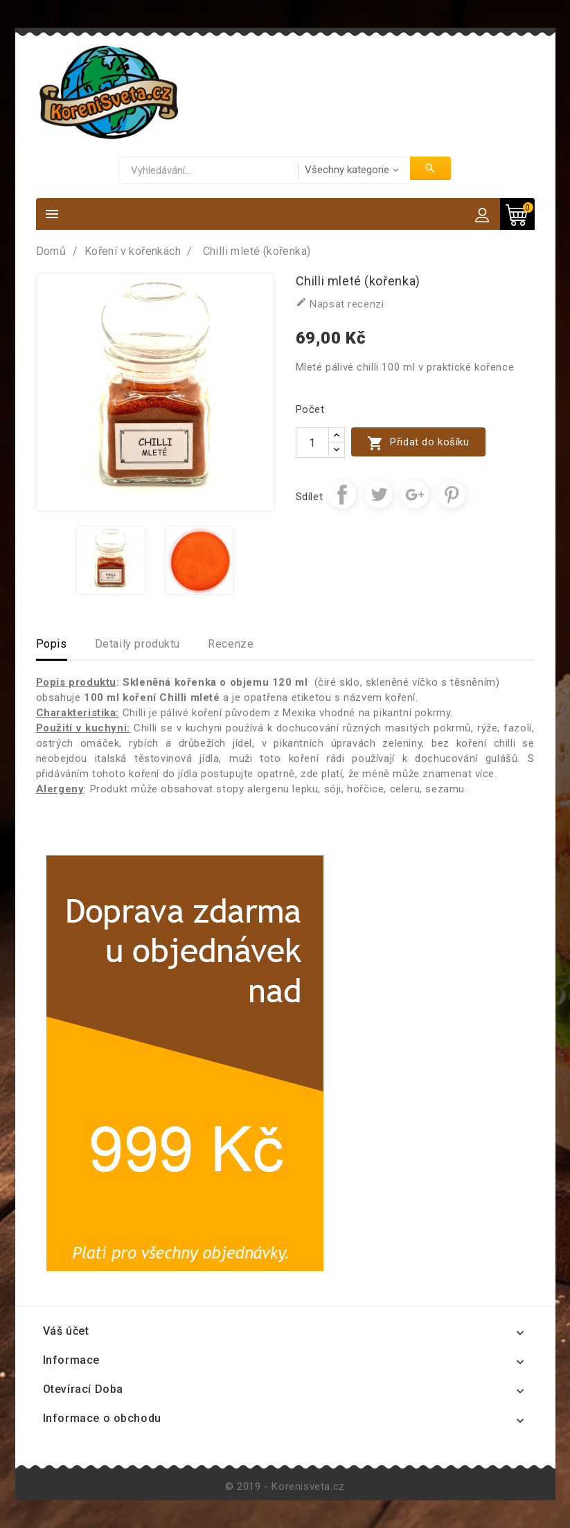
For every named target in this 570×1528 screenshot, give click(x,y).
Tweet (379, 494)
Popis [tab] (51, 643)
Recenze (230, 643)
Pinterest (451, 494)
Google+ (415, 494)
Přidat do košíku (418, 443)
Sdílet (342, 494)
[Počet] (312, 442)
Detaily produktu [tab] (138, 643)
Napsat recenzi (340, 303)
